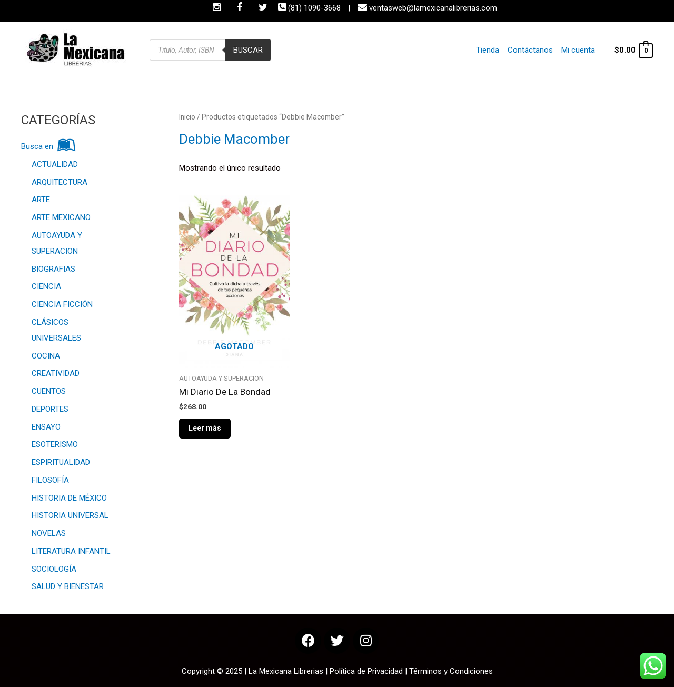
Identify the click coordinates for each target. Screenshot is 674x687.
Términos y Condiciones (451, 671)
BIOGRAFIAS (53, 269)
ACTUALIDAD (55, 164)
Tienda (487, 50)
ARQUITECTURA (59, 182)
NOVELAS (49, 533)
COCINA (46, 356)
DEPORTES (50, 409)
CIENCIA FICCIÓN (62, 304)
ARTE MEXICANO (61, 217)
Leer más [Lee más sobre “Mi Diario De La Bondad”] (205, 428)
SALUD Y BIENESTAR (68, 586)
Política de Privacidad (366, 671)
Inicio (187, 117)
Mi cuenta (578, 50)
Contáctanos (530, 50)
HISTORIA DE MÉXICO (69, 498)
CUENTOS (49, 391)
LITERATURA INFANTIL (71, 551)
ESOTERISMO (55, 444)
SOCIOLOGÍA (54, 569)
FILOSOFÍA (50, 480)
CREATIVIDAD (56, 373)
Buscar (248, 50)
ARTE (41, 199)
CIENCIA (46, 286)
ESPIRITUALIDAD (61, 462)
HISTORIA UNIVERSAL (70, 515)
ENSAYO (46, 427)
